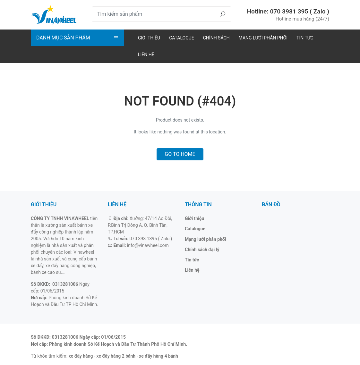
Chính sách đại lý (202, 249)
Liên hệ (146, 54)
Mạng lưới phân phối (263, 37)
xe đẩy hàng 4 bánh (158, 356)
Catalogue (181, 37)
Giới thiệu (149, 37)
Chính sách (216, 37)
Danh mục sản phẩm (63, 38)
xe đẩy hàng (81, 356)
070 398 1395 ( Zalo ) (150, 238)
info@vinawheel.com (148, 245)
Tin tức (304, 37)
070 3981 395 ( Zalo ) (299, 11)
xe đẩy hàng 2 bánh (116, 356)
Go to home (180, 154)
